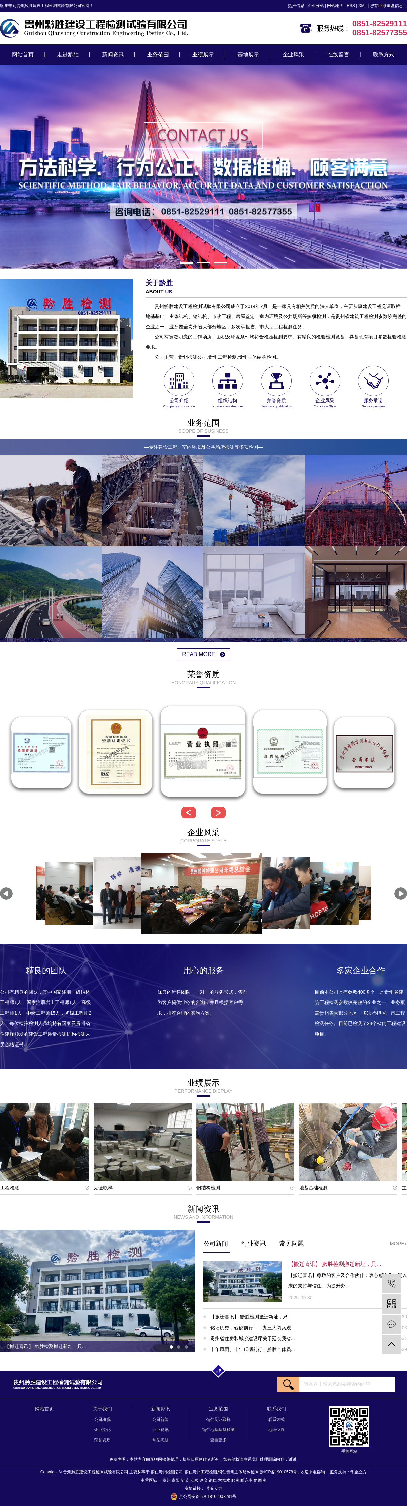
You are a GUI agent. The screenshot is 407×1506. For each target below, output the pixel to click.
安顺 (194, 1480)
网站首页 (23, 54)
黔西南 (260, 1480)
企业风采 (293, 54)
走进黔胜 (68, 54)
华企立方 (358, 1472)
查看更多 (218, 1439)
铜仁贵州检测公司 (167, 1472)
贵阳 (176, 1480)
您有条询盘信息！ (388, 5)
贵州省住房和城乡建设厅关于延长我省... (308, 1338)
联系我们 (276, 1408)
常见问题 (291, 1243)
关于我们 (102, 1408)
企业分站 (316, 5)
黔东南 (247, 1480)
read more (203, 654)
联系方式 (383, 54)
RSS (351, 5)
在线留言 (338, 54)
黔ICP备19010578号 (278, 1472)
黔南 (235, 1480)
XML (362, 5)
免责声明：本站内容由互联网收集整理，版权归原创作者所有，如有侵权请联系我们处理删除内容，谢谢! (203, 1459)
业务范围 (158, 54)
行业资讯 (253, 1243)
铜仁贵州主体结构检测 (238, 1472)
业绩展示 (203, 54)
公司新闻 (216, 1243)
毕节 (185, 1480)
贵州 (167, 1480)
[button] (186, 263)
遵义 (204, 1480)
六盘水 (224, 1480)
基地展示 (248, 54)
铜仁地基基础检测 (218, 1429)
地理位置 (276, 1429)
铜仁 (213, 1480)
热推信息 (296, 5)
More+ (398, 1243)
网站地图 (335, 5)
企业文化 (102, 1429)
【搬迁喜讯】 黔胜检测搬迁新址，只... (308, 1316)
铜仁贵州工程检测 (201, 1472)
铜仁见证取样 (218, 1419)
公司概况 (102, 1419)
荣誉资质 (102, 1439)
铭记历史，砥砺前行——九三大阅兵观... (308, 1327)
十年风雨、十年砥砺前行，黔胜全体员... (308, 1349)
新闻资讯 (113, 54)
